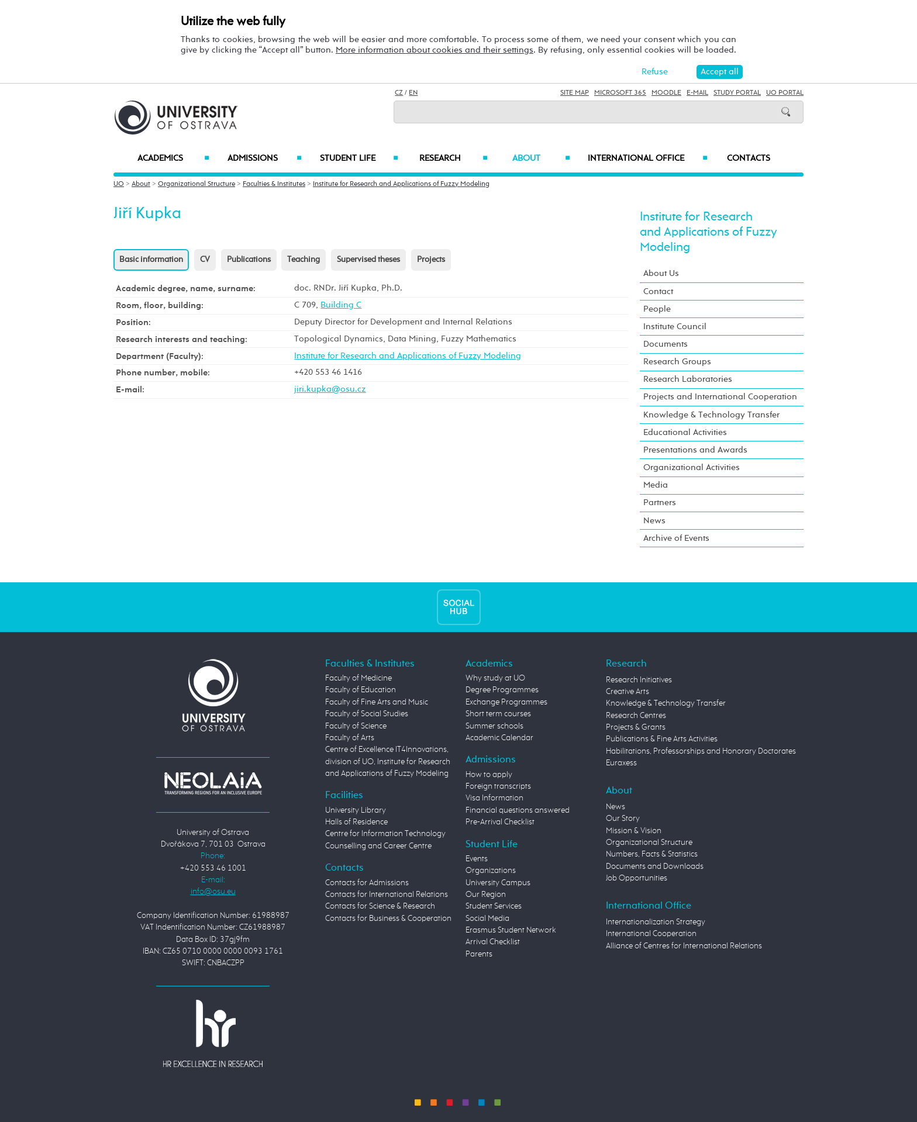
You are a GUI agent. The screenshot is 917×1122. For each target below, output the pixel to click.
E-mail (697, 92)
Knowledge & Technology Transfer (711, 414)
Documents (665, 344)
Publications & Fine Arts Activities (662, 739)
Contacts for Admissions (367, 883)
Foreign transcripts (498, 786)
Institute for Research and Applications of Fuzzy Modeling (401, 184)
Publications (249, 260)
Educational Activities (685, 432)
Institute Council (674, 326)
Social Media (487, 918)
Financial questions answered (518, 810)
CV (205, 260)
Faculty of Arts (349, 738)
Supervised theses (368, 260)
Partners (659, 502)
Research (453, 158)
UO (118, 184)
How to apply (489, 775)
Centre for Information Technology (385, 834)
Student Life (359, 158)
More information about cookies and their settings (434, 50)
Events (477, 859)
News (654, 520)
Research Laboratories (687, 379)
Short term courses (498, 714)
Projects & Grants (636, 727)
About (541, 158)
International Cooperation (651, 934)
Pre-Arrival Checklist (500, 822)
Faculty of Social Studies (366, 714)
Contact (658, 291)
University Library (355, 810)
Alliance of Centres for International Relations (684, 946)
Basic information (151, 260)
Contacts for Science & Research (380, 906)
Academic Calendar (499, 738)
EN (413, 92)
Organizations (491, 870)
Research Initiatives (639, 680)
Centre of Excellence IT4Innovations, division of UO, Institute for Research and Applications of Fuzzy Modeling (387, 761)
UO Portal (785, 92)
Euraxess (621, 763)
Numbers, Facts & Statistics (652, 854)
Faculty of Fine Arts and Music (376, 702)
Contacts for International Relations (386, 894)
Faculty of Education (360, 690)
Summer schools (494, 726)
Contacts (748, 158)
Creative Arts (627, 692)
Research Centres (636, 716)
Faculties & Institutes (274, 184)
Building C (340, 305)
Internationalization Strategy (655, 922)
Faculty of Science (356, 726)
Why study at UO (495, 678)
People (657, 309)
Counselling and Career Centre (378, 846)
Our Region (486, 894)
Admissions (264, 158)
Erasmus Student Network (511, 930)
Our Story (623, 818)
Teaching (303, 260)
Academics (173, 158)
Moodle (666, 92)
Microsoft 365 (620, 92)
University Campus (498, 883)
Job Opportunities (636, 878)
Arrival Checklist (493, 942)
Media (655, 485)
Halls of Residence (356, 822)
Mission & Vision (633, 831)
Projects (431, 260)
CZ (399, 92)
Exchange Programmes (506, 702)
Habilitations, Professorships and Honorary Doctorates (701, 751)
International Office (648, 158)
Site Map (574, 92)
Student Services (494, 906)
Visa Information (494, 798)
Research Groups (677, 361)
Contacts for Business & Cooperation (388, 918)
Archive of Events (676, 538)
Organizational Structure (196, 184)
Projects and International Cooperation (720, 396)
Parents (479, 954)
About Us (661, 273)
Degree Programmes (502, 690)
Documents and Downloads (655, 866)
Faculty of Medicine (358, 678)
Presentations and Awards (695, 450)
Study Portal (737, 92)
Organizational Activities (691, 467)
